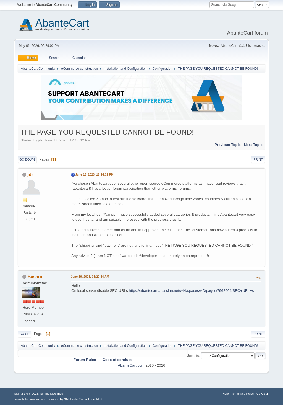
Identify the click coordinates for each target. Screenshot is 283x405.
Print (258, 159)
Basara (35, 276)
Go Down (27, 159)
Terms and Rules (242, 393)
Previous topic (227, 145)
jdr (30, 174)
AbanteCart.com (131, 365)
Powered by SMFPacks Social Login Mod (75, 399)
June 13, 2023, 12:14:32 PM (94, 174)
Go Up (24, 334)
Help (225, 393)
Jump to (193, 356)
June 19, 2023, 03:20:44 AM (90, 276)
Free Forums (37, 399)
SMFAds (19, 399)
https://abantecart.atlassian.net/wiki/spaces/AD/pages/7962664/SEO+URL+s (191, 290)
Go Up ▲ (262, 393)
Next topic (253, 145)
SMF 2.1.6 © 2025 (26, 393)
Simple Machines (51, 393)
